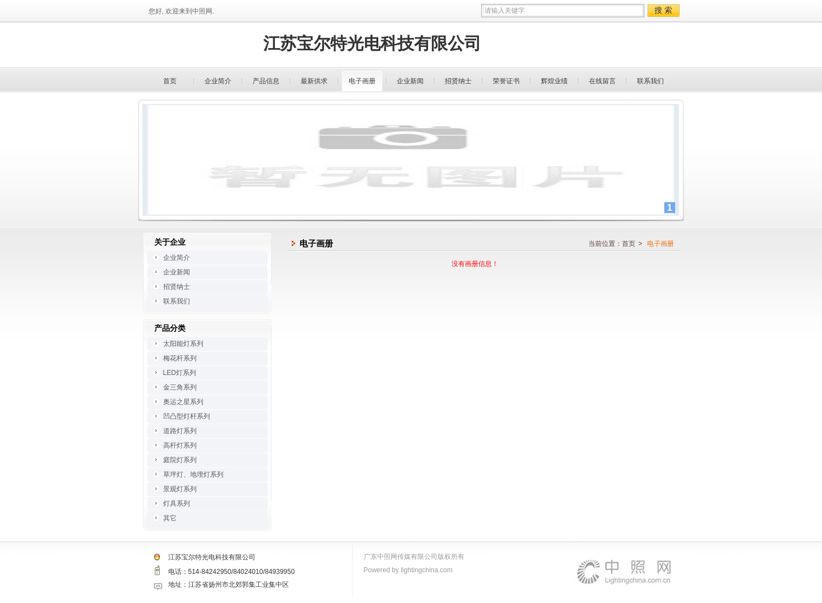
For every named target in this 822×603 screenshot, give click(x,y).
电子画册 (362, 81)
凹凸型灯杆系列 (186, 416)
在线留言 (602, 81)
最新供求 (314, 81)
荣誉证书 (506, 81)
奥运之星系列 (183, 402)
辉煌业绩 (554, 81)
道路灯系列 (180, 431)
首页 (170, 81)
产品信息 (266, 81)
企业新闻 (410, 81)
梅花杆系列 (180, 358)
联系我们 (650, 81)
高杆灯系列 (180, 445)
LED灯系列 (179, 373)
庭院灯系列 (180, 460)
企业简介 (218, 81)
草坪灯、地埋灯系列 (193, 474)
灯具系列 (176, 503)
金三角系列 (180, 387)
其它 (170, 518)
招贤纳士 (458, 81)
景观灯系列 (180, 489)
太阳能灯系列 (183, 344)
